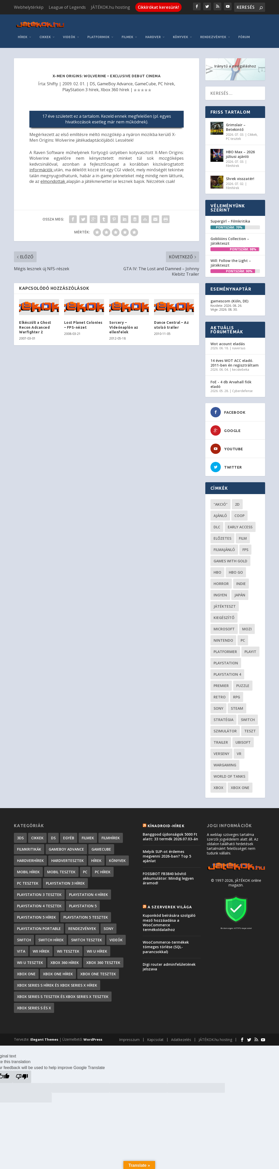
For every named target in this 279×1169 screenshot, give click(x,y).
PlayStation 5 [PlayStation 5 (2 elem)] (83, 905)
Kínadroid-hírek (166, 826)
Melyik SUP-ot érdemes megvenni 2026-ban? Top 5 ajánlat (167, 856)
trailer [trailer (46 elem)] (221, 742)
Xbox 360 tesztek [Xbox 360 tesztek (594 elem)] (103, 962)
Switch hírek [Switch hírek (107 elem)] (51, 939)
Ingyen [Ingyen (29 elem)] (220, 594)
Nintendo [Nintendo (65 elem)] (223, 640)
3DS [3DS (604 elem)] (20, 837)
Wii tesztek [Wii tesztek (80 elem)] (68, 951)
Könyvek (180, 37)
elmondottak (53, 181)
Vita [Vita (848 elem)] (21, 951)
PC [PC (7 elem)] (85, 871)
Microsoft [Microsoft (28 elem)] (224, 628)
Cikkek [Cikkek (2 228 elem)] (37, 837)
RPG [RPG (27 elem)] (236, 696)
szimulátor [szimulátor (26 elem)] (225, 730)
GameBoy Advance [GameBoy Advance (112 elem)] (66, 849)
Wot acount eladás (227, 343)
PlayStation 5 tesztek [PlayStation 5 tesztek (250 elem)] (85, 917)
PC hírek (166, 84)
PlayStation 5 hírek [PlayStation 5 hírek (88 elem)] (36, 917)
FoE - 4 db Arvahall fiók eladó (230, 384)
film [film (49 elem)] (243, 538)
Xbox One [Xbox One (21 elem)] (240, 787)
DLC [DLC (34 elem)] (217, 526)
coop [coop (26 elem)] (239, 515)
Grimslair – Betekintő (236, 127)
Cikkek (45, 37)
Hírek (22, 37)
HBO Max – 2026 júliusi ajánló (240, 154)
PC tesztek (233, 139)
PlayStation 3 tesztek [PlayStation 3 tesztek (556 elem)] (39, 894)
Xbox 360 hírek (115, 89)
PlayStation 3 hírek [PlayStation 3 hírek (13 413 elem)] (65, 883)
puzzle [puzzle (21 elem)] (242, 685)
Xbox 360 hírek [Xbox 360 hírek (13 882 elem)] (64, 962)
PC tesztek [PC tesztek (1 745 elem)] (27, 883)
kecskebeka (240, 369)
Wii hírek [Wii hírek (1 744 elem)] (41, 951)
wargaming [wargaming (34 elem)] (225, 765)
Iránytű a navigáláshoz (235, 66)
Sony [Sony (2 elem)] (108, 928)
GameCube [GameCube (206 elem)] (101, 849)
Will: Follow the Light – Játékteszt (230, 263)
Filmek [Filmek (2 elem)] (88, 837)
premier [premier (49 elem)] (221, 685)
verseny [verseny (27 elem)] (221, 753)
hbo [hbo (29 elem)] (217, 572)
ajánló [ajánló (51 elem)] (220, 515)
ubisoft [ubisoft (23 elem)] (243, 742)
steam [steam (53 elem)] (237, 708)
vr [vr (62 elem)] (239, 753)
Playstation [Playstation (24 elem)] (226, 662)
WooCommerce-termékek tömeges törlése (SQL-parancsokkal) (166, 947)
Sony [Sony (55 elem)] (218, 708)
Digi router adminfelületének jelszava (169, 966)
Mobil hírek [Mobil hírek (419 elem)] (28, 871)
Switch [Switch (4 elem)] (24, 939)
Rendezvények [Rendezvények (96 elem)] (82, 928)
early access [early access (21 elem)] (240, 526)
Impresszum (129, 1039)
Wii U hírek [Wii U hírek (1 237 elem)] (97, 951)
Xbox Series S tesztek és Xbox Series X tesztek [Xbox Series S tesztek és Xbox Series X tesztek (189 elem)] (62, 996)
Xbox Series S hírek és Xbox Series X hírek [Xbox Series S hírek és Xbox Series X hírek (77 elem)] (57, 985)
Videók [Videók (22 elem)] (116, 939)
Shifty (52, 84)
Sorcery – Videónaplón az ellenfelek (123, 327)
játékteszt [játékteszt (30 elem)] (225, 606)
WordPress (92, 1039)
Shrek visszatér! (240, 178)
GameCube (145, 84)
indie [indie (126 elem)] (241, 583)
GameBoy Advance (115, 84)
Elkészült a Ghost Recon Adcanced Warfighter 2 (35, 327)
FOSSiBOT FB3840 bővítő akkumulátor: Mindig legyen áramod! (168, 878)
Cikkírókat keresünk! (158, 7)
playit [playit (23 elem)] (250, 651)
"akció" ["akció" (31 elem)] (220, 504)
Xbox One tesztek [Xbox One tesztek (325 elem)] (98, 973)
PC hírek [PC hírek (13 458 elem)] (103, 871)
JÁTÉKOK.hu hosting (110, 7)
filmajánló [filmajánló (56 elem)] (224, 549)
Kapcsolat (155, 1039)
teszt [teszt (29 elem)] (250, 730)
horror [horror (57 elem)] (221, 583)
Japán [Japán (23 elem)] (239, 594)
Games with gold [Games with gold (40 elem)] (230, 560)
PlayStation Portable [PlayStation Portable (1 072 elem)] (39, 928)
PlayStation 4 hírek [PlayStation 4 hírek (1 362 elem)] (88, 894)
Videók (69, 37)
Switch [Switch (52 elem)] (248, 719)
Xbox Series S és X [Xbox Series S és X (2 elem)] (34, 1007)
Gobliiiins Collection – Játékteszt (229, 241)
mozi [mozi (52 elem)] (247, 628)
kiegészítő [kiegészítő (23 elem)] (224, 617)
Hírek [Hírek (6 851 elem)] (96, 860)
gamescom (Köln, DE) (229, 301)
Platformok (98, 37)
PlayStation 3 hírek (80, 89)
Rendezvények (213, 37)
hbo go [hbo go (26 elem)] (236, 572)
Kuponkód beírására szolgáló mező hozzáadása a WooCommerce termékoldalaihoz (169, 922)
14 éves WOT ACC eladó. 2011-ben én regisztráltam (234, 363)
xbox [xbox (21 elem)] (218, 787)
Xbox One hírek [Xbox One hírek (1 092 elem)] (58, 973)
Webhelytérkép (29, 7)
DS (92, 84)
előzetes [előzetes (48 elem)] (222, 538)
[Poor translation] (22, 1077)
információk (41, 170)
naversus (238, 348)
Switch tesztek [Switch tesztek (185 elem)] (86, 939)
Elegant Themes (44, 1039)
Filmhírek (232, 166)
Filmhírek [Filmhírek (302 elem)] (111, 837)
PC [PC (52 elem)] (243, 640)
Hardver (153, 37)
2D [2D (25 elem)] (237, 504)
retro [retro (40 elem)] (220, 696)
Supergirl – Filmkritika (230, 221)
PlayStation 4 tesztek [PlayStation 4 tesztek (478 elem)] (39, 905)
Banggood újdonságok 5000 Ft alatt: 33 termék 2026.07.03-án (170, 836)
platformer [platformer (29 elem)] (225, 651)
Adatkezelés (181, 1039)
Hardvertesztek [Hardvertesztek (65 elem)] (67, 860)
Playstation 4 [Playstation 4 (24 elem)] (227, 674)
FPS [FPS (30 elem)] (245, 549)
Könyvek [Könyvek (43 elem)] (117, 860)
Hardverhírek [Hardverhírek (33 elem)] (30, 860)
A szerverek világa (170, 907)
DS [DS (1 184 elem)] (53, 837)
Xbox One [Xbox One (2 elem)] (26, 973)
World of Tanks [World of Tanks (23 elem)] (229, 776)
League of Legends (67, 7)
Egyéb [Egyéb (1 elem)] (68, 837)
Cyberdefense (242, 391)
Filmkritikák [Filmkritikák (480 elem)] (29, 849)
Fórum (244, 37)
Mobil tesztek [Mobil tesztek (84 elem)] (61, 871)
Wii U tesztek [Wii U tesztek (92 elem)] (30, 962)
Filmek (127, 37)
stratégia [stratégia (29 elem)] (223, 719)
